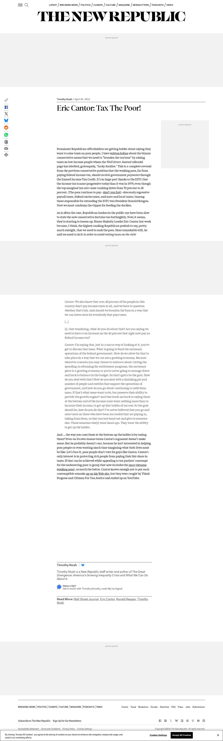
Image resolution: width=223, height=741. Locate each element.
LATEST (53, 5)
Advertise (164, 707)
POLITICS (86, 5)
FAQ (173, 707)
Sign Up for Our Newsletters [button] (67, 720)
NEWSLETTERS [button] (141, 5)
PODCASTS (158, 5)
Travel (133, 707)
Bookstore (143, 707)
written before (119, 153)
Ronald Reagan (126, 599)
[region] (111, 735)
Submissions (198, 707)
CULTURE (111, 5)
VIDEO (169, 5)
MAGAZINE (124, 5)
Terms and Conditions (50, 729)
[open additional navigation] (20, 5)
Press (180, 707)
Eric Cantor (107, 599)
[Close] (218, 735)
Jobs (188, 707)
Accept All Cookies (181, 735)
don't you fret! (112, 192)
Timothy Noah (64, 99)
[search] (26, 5)
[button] (6, 101)
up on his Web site (97, 473)
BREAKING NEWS (69, 5)
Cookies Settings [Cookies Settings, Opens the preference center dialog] (158, 735)
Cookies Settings (84, 729)
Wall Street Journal (86, 599)
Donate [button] (154, 707)
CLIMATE (98, 5)
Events (125, 707)
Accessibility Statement (28, 729)
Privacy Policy (69, 729)
